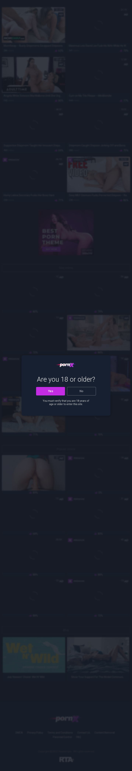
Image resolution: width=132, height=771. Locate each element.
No (81, 391)
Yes (50, 391)
